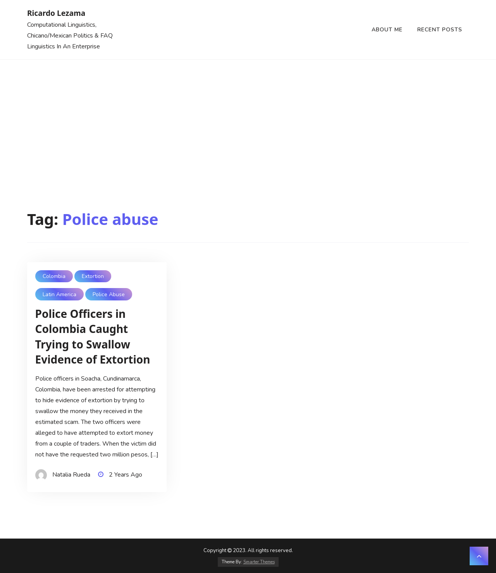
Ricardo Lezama (56, 13)
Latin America (59, 294)
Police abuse (109, 294)
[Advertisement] (248, 117)
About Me (387, 29)
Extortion (93, 276)
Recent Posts (439, 29)
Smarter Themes (259, 562)
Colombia (54, 276)
